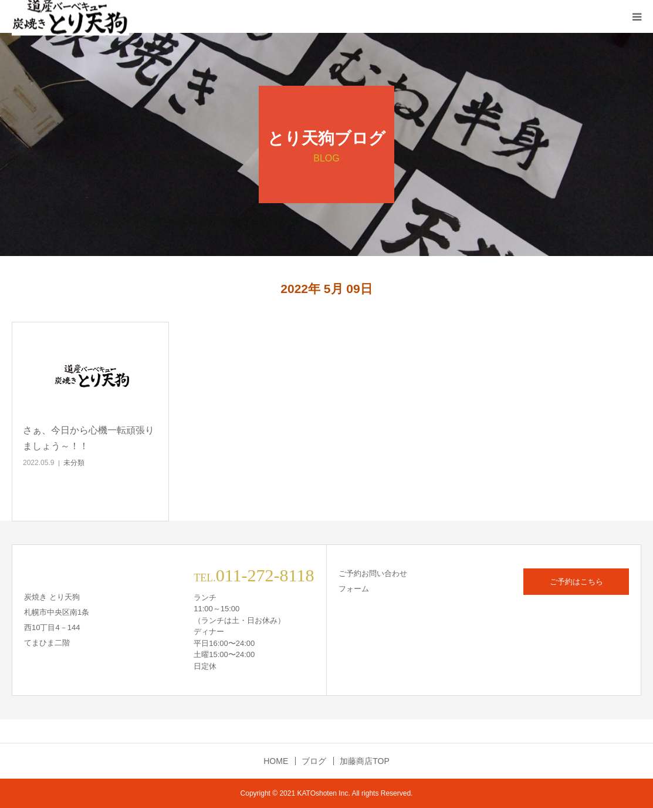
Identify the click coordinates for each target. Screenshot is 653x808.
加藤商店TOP (365, 761)
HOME (275, 761)
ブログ (314, 761)
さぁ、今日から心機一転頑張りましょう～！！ (88, 438)
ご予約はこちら (576, 581)
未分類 (73, 463)
